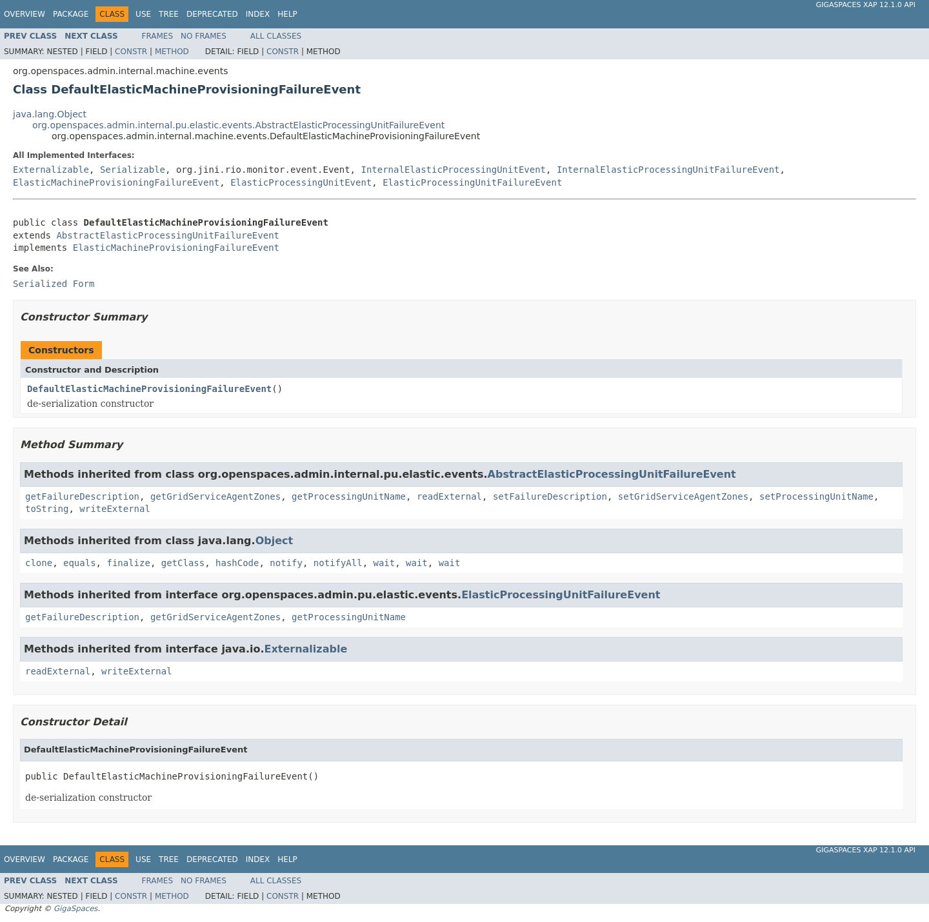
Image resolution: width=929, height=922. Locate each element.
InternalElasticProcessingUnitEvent (453, 169)
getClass (183, 563)
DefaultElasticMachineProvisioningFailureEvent (149, 389)
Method (172, 51)
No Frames (203, 36)
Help (287, 14)
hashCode (237, 563)
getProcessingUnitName (349, 496)
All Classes (275, 36)
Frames (158, 36)
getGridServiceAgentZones (215, 496)
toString (46, 509)
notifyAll (338, 563)
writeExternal (114, 509)
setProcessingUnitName (816, 496)
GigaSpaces (75, 908)
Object (274, 541)
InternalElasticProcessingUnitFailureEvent (668, 169)
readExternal (449, 496)
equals (79, 563)
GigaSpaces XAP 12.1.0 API (865, 5)
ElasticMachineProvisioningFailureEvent (116, 182)
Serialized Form (53, 284)
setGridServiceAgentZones (683, 496)
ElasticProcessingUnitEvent (301, 182)
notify (286, 563)
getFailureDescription (82, 496)
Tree (169, 14)
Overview (24, 14)
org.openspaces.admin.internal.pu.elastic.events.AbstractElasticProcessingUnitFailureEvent (238, 125)
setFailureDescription (550, 496)
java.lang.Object (49, 114)
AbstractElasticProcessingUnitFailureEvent (167, 235)
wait (384, 563)
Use (143, 14)
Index (258, 14)
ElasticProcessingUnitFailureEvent (472, 182)
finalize (128, 563)
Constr (131, 51)
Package (70, 14)
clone (38, 563)
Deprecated (212, 14)
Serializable (132, 169)
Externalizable (51, 169)
